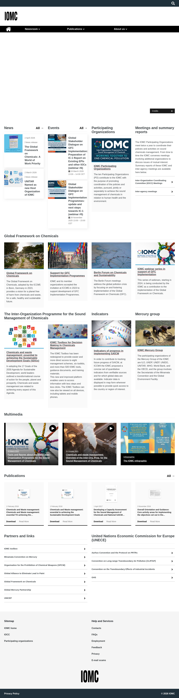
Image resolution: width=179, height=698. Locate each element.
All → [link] (39, 128)
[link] (24, 150)
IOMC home (10, 628)
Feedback (96, 647)
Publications (74, 29)
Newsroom (31, 29)
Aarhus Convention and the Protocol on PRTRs (117, 552)
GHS (94, 577)
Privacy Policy (11, 693)
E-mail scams (98, 660)
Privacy (95, 654)
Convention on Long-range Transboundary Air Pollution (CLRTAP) (127, 561)
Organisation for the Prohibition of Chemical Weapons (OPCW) (37, 565)
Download (11, 521)
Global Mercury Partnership (19, 590)
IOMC (8, 29)
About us (119, 29)
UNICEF (8, 598)
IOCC (7, 634)
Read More (24, 521)
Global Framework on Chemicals (21, 581)
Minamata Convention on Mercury (22, 557)
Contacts (96, 628)
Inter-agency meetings (147, 191)
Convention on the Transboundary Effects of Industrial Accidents (126, 569)
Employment (98, 641)
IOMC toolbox (11, 548)
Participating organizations (17, 641)
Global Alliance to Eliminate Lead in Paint (26, 573)
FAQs (94, 634)
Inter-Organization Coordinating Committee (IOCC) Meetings (152, 181)
